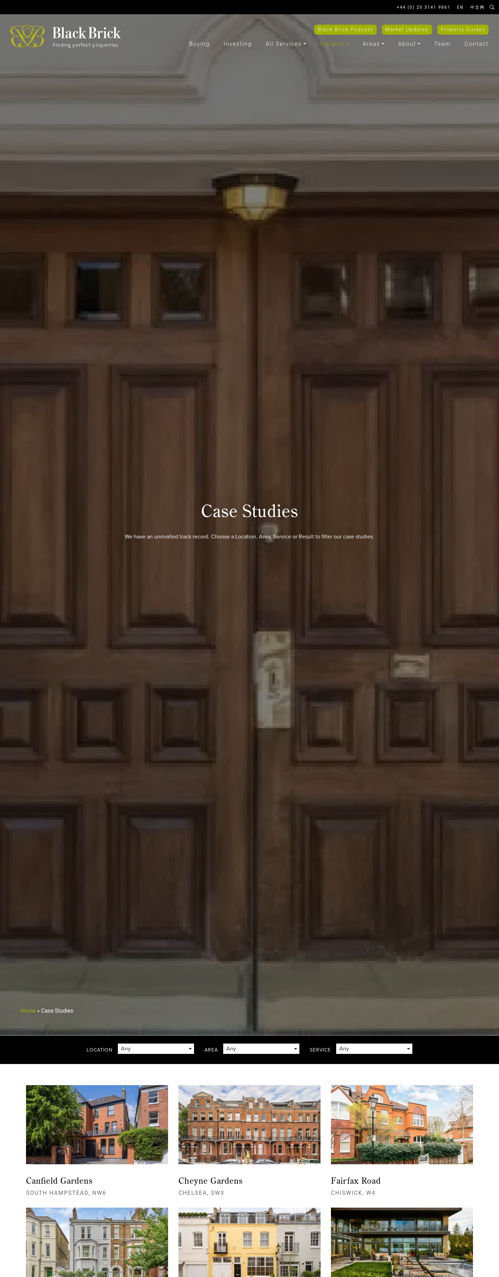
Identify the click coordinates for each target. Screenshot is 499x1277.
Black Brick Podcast (345, 29)
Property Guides (463, 29)
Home (28, 1010)
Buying (199, 44)
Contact (477, 44)
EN (460, 7)
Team (442, 44)
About (407, 44)
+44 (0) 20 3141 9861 (423, 7)
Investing (238, 44)
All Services (284, 44)
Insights (332, 44)
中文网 (477, 7)
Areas (371, 44)
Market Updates (407, 29)
